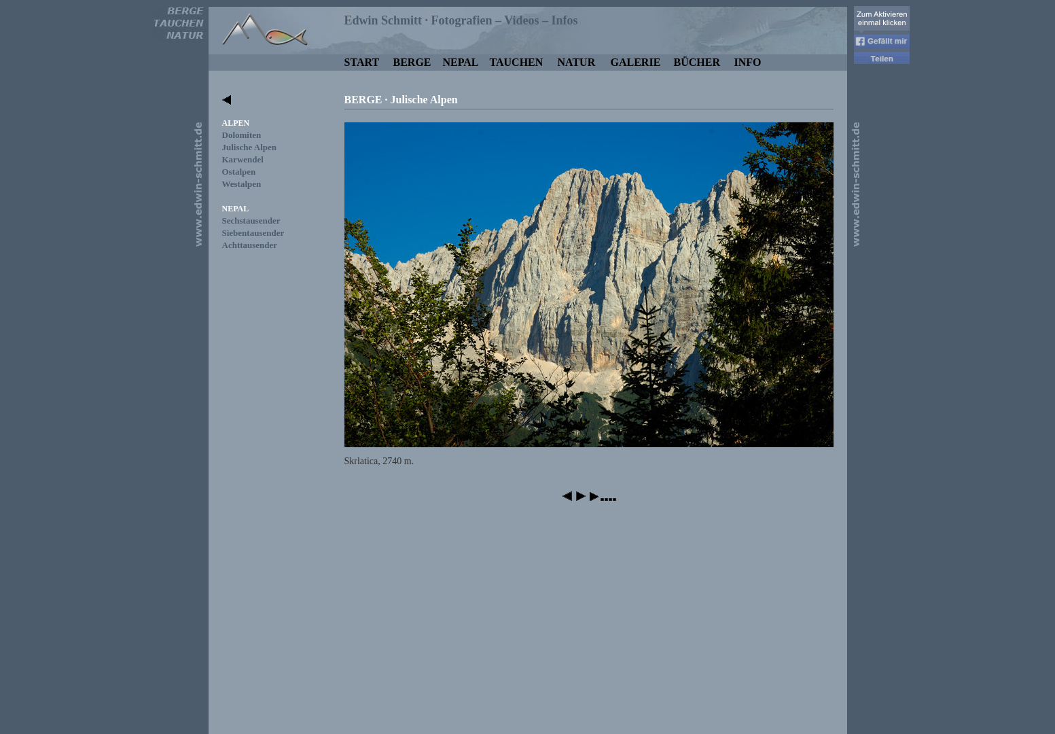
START (362, 62)
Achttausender (250, 245)
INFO (748, 62)
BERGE (412, 62)
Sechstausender (251, 220)
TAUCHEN (516, 62)
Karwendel (243, 159)
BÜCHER (697, 62)
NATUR (577, 62)
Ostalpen (239, 172)
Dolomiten (242, 135)
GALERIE (636, 62)
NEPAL (461, 62)
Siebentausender (253, 233)
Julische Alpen (249, 147)
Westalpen (242, 184)
